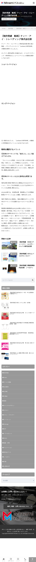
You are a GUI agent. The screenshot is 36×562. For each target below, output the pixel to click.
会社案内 (6, 387)
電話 (25, 559)
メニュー (18, 559)
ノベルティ (7, 457)
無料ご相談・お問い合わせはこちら (18, 506)
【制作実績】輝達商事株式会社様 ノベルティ (27, 266)
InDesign (6, 424)
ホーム (3, 559)
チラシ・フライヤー (9, 415)
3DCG (5, 438)
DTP (5, 429)
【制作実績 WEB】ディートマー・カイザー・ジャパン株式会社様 (27, 244)
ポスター (6, 410)
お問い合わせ (10, 559)
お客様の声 (7, 466)
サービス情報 (7, 382)
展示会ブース (7, 452)
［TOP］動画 (11, 19)
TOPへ (32, 559)
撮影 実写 (7, 443)
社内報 (5, 391)
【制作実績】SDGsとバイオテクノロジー (26, 255)
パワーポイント (8, 433)
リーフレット (7, 419)
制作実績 (5, 19)
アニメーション (8, 447)
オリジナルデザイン (9, 405)
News (5, 377)
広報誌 (5, 396)
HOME (3, 28)
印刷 (5, 461)
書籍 (5, 401)
